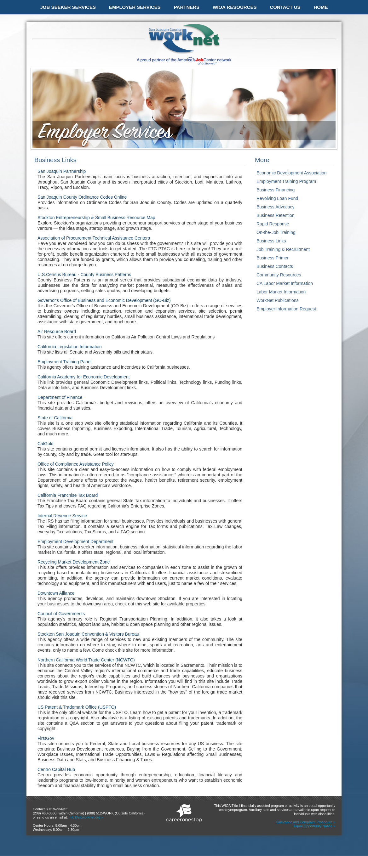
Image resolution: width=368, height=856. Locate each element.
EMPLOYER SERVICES (135, 7)
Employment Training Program (286, 181)
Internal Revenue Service (62, 515)
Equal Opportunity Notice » (314, 826)
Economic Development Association (291, 172)
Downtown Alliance (56, 593)
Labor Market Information (281, 291)
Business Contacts (274, 266)
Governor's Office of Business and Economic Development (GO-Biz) (104, 300)
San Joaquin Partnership (61, 171)
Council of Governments (61, 613)
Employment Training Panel (64, 361)
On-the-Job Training (276, 232)
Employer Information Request (286, 308)
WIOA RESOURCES (234, 7)
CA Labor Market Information (284, 283)
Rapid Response (272, 223)
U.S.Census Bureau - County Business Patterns (84, 274)
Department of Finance (59, 397)
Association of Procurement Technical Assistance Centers (93, 238)
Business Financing (275, 189)
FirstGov (45, 738)
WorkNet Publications (277, 300)
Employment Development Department (75, 541)
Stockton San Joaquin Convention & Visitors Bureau (88, 634)
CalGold (45, 443)
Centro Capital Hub (56, 769)
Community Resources (278, 274)
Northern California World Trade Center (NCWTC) (86, 659)
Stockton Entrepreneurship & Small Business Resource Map (96, 217)
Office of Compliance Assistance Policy (75, 464)
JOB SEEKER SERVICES (68, 7)
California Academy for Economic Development (83, 376)
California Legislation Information (69, 346)
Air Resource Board (56, 331)
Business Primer (272, 257)
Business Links (271, 240)
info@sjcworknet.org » (86, 817)
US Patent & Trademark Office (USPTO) (76, 707)
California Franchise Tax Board (67, 495)
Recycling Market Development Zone (73, 561)
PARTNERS (186, 7)
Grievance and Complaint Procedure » (305, 822)
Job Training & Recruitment (283, 249)
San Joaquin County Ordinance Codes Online (82, 197)
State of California (54, 417)
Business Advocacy (275, 206)
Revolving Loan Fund (277, 198)
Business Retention (275, 215)
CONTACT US (285, 7)
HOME (320, 7)
